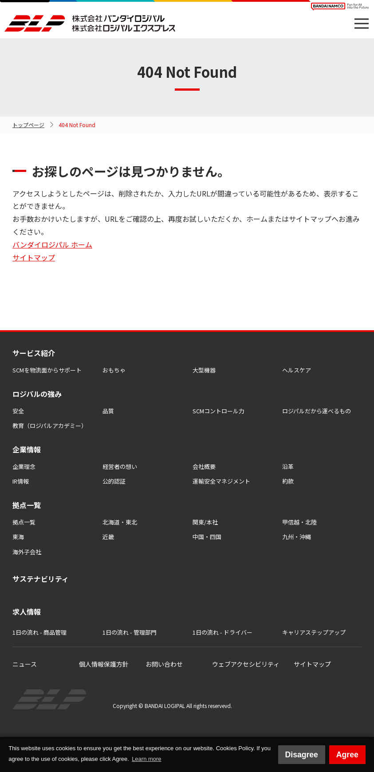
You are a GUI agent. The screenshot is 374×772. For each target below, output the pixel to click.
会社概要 (204, 466)
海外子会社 (26, 552)
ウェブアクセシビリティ (246, 664)
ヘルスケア (296, 370)
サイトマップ (33, 257)
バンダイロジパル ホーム (52, 244)
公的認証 (114, 481)
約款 (288, 481)
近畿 (108, 536)
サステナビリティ (40, 578)
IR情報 (20, 481)
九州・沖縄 (296, 536)
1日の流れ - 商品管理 (39, 632)
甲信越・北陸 (299, 522)
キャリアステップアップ (314, 632)
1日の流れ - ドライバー (222, 632)
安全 (18, 411)
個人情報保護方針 (104, 664)
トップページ (28, 124)
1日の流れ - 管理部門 (129, 632)
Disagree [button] (301, 754)
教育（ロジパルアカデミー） (49, 425)
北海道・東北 (119, 522)
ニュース (24, 664)
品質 (108, 411)
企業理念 (23, 466)
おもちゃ (114, 370)
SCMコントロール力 (218, 411)
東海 (18, 536)
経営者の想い (119, 466)
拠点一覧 (23, 522)
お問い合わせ (164, 664)
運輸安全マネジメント (221, 481)
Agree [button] (347, 754)
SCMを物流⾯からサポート (47, 370)
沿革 (288, 466)
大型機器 (204, 370)
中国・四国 (207, 536)
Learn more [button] (146, 759)
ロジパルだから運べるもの (316, 411)
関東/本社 (205, 522)
